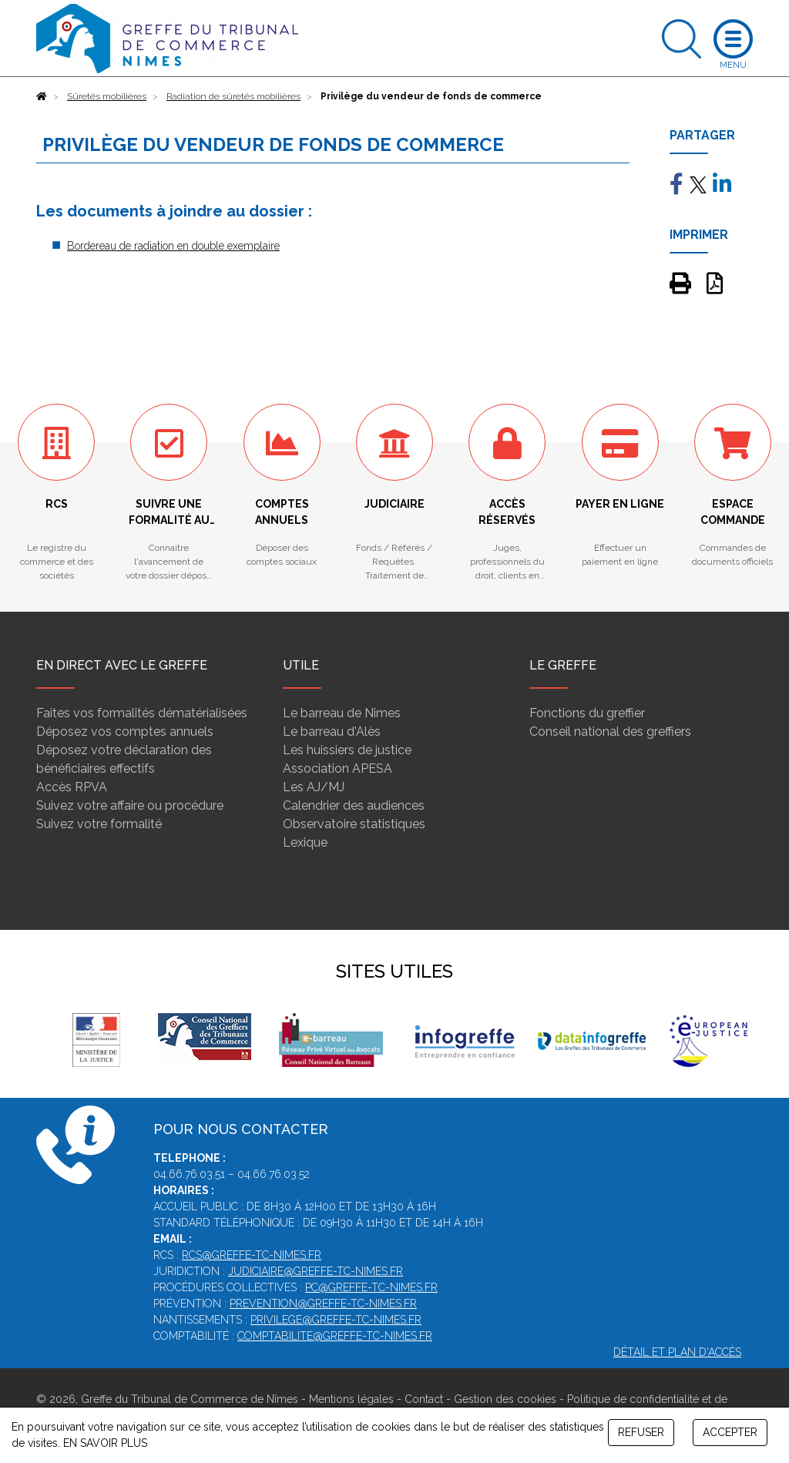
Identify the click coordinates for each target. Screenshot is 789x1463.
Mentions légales (351, 1399)
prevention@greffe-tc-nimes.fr (323, 1303)
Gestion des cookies (505, 1399)
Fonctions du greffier (587, 713)
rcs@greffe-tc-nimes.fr (251, 1255)
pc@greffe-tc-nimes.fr (371, 1287)
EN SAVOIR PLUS (105, 1443)
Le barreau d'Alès (332, 731)
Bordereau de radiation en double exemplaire (173, 246)
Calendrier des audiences (354, 805)
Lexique (305, 842)
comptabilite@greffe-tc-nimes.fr (334, 1336)
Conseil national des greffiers (610, 731)
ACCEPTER (730, 1432)
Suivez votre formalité (99, 824)
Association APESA (337, 768)
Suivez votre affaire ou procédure (129, 805)
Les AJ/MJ (313, 787)
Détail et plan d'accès (677, 1352)
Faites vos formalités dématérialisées (141, 713)
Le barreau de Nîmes (342, 713)
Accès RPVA (71, 787)
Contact (424, 1399)
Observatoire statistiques (354, 824)
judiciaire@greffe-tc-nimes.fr (315, 1271)
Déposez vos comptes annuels (124, 731)
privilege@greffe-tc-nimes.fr (335, 1320)
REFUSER (641, 1432)
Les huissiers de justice (347, 750)
